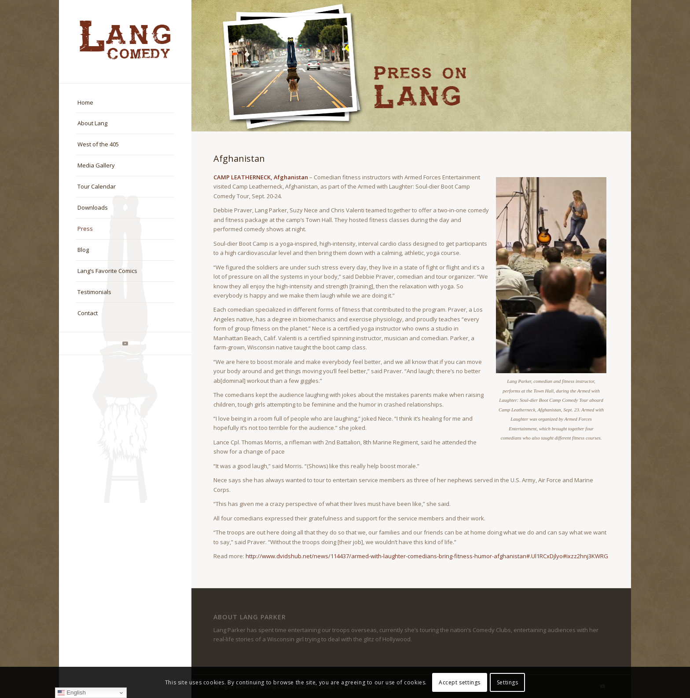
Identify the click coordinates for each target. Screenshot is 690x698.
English (71, 692)
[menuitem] (125, 102)
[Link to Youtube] (125, 343)
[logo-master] (125, 41)
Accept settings (460, 682)
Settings (507, 682)
